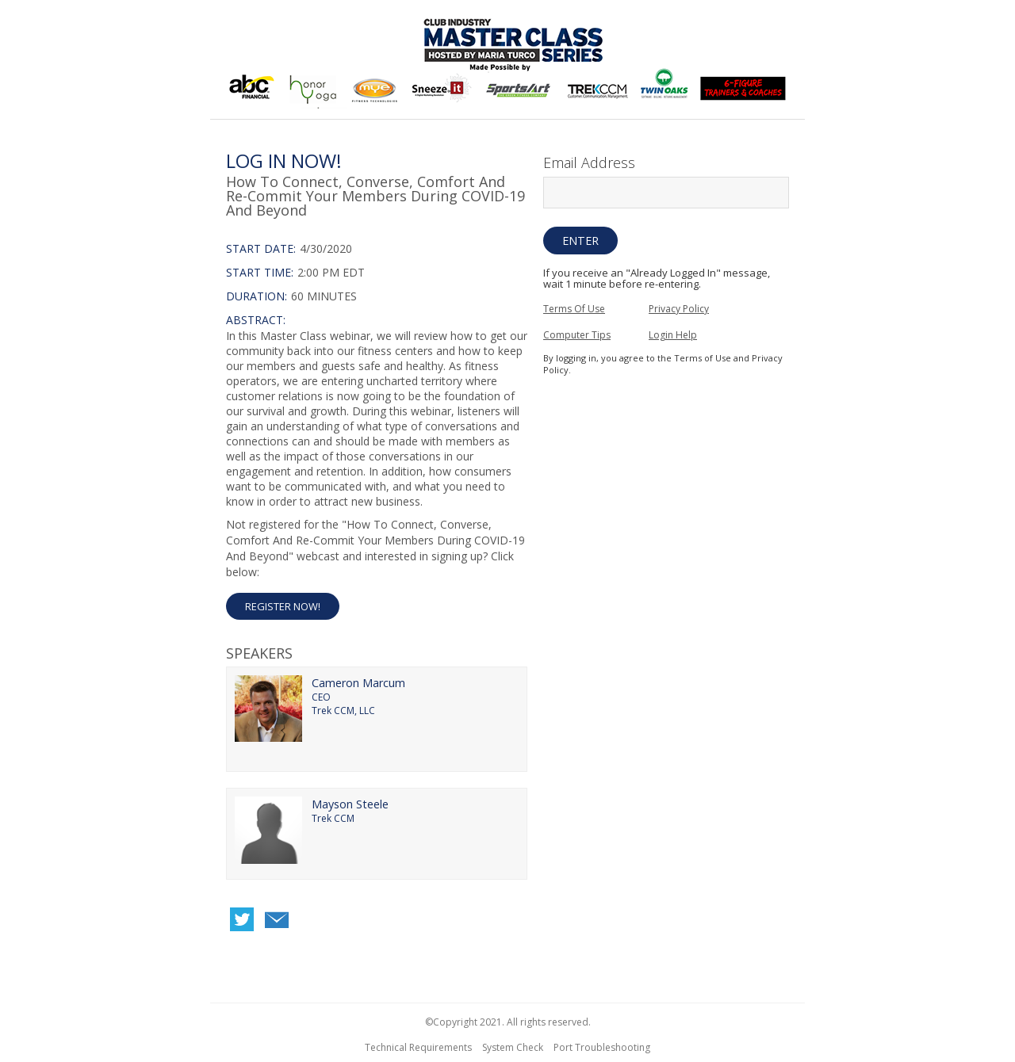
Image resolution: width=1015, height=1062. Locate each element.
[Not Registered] (376, 568)
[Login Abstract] (376, 410)
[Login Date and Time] (376, 272)
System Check (512, 1047)
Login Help (673, 335)
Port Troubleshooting (601, 1047)
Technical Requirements (418, 1047)
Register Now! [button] (282, 606)
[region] (507, 62)
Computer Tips (577, 335)
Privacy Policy (679, 308)
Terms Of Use (574, 308)
